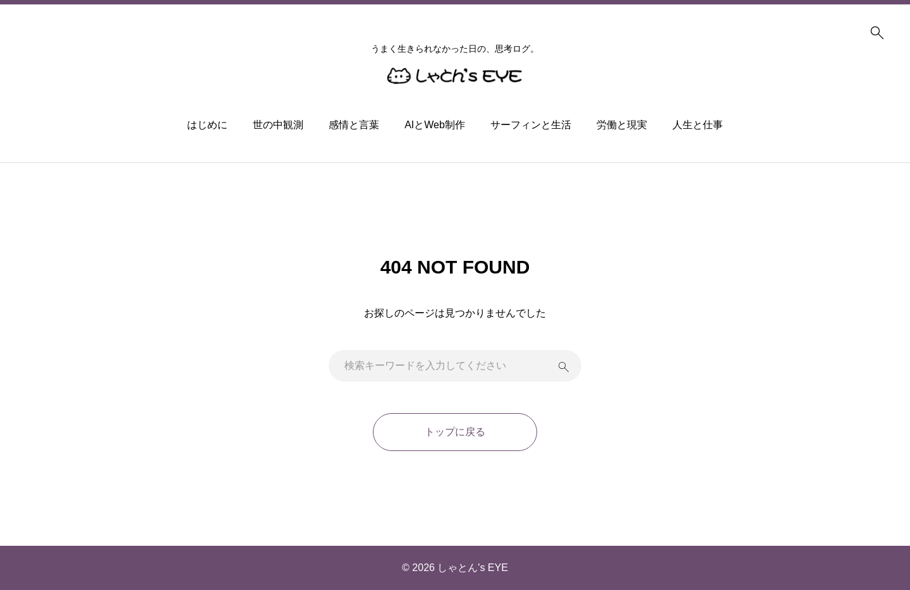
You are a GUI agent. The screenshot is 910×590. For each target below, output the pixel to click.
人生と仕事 (697, 124)
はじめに (207, 124)
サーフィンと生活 (530, 124)
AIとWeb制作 (434, 124)
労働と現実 (622, 124)
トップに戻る (455, 431)
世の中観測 (278, 124)
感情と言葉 (354, 124)
